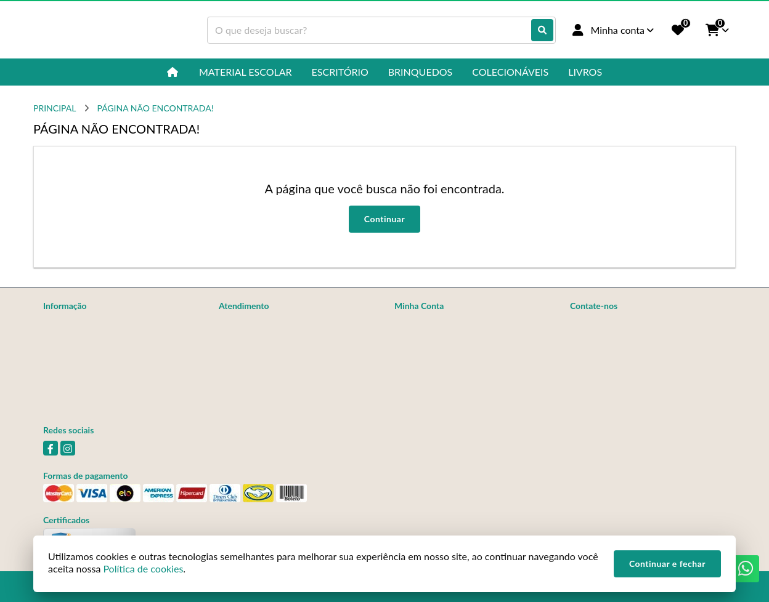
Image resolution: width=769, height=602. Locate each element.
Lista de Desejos (425, 369)
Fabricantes (240, 369)
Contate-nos (242, 321)
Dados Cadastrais (427, 321)
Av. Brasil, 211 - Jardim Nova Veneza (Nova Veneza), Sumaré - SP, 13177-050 (647, 372)
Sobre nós (62, 321)
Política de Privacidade (85, 396)
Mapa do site (243, 337)
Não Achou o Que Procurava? (98, 364)
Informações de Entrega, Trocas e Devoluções (105, 343)
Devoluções (241, 353)
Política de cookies (78, 380)
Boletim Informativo (432, 353)
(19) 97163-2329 (620, 323)
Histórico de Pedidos (433, 337)
